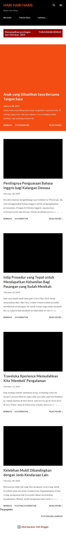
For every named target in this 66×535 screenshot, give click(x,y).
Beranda (7, 17)
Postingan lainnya (52, 516)
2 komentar (21, 317)
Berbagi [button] (7, 125)
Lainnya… (42, 17)
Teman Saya (24, 17)
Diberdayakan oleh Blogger (33, 526)
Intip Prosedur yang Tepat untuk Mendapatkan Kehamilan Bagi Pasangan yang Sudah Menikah (28, 282)
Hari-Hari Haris (18, 5)
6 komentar (21, 411)
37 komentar (22, 125)
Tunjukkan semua (49, 32)
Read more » (56, 125)
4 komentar (21, 218)
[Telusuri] (54, 5)
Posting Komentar (25, 505)
